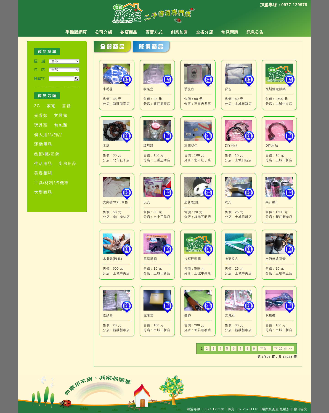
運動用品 (43, 144)
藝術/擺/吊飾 (47, 154)
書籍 (66, 106)
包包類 (60, 125)
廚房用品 (67, 163)
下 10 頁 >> (283, 348)
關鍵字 (39, 78)
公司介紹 (103, 32)
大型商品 (43, 192)
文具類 (60, 115)
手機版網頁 (76, 32)
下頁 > (265, 348)
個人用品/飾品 (48, 134)
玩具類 (41, 125)
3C (37, 106)
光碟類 (41, 115)
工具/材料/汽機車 (51, 182)
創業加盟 (179, 32)
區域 (39, 61)
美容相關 (43, 173)
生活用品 (43, 163)
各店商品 (128, 32)
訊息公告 (255, 32)
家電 (51, 106)
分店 (39, 70)
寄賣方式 (154, 32)
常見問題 (229, 32)
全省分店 (204, 32)
